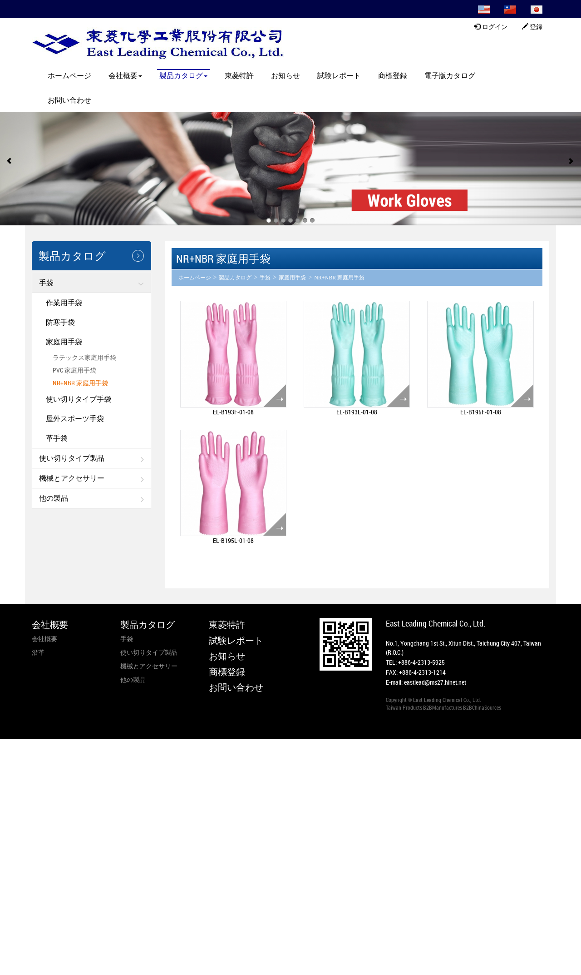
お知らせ (285, 75)
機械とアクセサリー (71, 478)
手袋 (46, 283)
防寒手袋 (60, 322)
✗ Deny (10, 770)
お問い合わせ (69, 100)
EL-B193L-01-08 (356, 412)
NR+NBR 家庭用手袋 (80, 382)
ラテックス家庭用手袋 (84, 357)
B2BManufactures (442, 707)
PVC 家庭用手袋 (74, 370)
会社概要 (125, 75)
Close (7, 743)
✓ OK (211, 970)
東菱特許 (239, 75)
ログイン (490, 26)
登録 (532, 26)
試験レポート (339, 75)
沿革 (38, 652)
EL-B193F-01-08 (233, 412)
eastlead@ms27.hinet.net (435, 682)
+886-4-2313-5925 (421, 662)
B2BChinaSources (482, 707)
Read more (17, 824)
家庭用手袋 (64, 342)
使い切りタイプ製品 (71, 458)
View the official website (66, 824)
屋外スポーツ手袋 (75, 418)
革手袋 (57, 438)
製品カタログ (183, 75)
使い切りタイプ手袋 (78, 399)
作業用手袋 (64, 303)
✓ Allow (11, 761)
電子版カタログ (449, 75)
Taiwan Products (404, 707)
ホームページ (69, 75)
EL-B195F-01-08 (480, 412)
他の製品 (53, 498)
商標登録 (392, 75)
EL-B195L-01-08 (233, 540)
